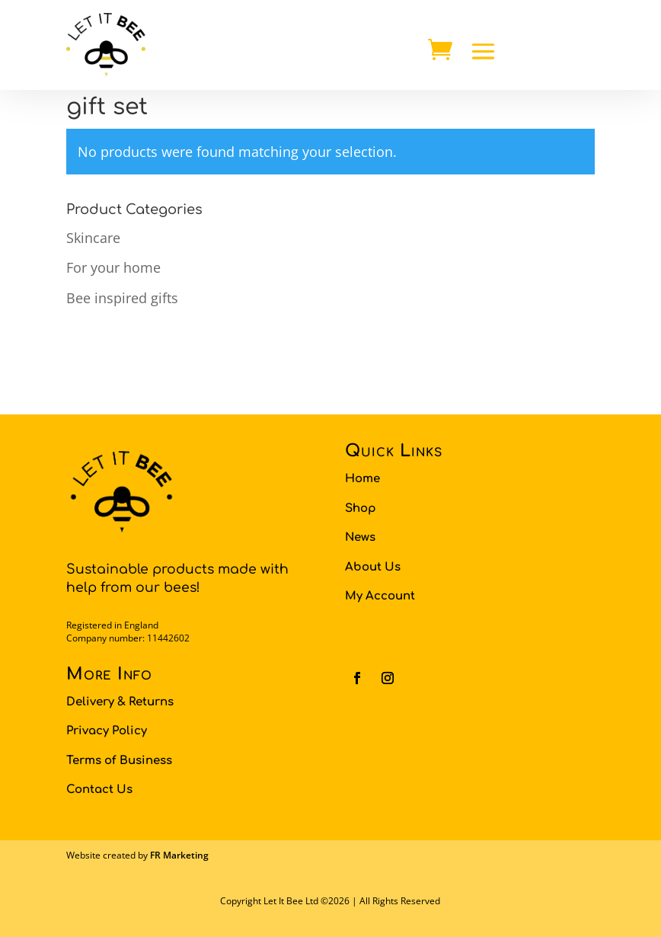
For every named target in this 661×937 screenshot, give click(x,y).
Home (362, 478)
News (360, 537)
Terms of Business (119, 760)
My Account (380, 596)
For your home (113, 267)
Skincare (93, 238)
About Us (373, 567)
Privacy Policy (106, 730)
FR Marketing (179, 855)
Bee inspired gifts (122, 298)
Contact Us (99, 789)
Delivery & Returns (120, 702)
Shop (360, 508)
